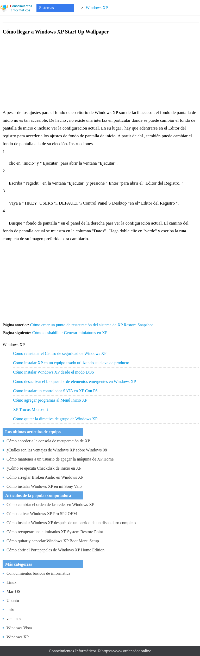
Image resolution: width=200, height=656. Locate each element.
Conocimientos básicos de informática (38, 573)
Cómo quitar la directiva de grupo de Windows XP (55, 419)
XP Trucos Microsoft (30, 409)
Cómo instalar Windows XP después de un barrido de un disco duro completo (71, 522)
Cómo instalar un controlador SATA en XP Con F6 (55, 391)
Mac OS (13, 591)
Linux (11, 582)
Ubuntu (13, 600)
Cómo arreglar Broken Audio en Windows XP (45, 477)
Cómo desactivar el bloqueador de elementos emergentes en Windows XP (74, 381)
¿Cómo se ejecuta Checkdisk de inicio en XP (44, 468)
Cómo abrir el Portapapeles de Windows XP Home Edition (55, 550)
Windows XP (97, 7)
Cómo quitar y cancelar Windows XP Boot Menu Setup (53, 541)
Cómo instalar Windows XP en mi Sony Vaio (44, 486)
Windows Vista (19, 628)
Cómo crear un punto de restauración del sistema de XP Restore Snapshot (92, 325)
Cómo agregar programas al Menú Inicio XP (50, 400)
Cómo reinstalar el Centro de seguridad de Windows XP (60, 353)
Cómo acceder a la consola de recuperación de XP (48, 441)
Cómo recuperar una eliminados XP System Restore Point (55, 532)
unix (10, 609)
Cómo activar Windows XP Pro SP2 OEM (42, 513)
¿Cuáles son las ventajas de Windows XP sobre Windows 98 (57, 450)
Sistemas (46, 7)
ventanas (14, 619)
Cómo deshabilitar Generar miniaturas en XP (70, 332)
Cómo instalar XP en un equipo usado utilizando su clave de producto (71, 363)
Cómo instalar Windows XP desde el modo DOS (53, 372)
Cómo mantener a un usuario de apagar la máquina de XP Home (60, 459)
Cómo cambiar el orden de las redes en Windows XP (50, 504)
